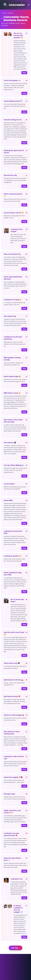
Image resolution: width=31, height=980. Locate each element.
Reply (24, 73)
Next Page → (15, 948)
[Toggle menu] (29, 5)
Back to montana (7, 13)
